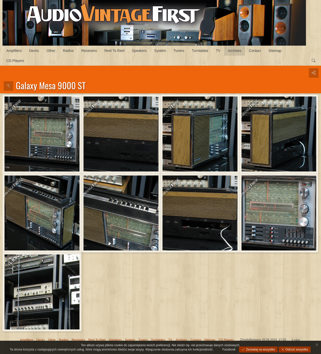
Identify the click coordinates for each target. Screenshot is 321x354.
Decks (34, 51)
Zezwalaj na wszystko (260, 349)
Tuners (179, 51)
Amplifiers (14, 51)
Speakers (139, 51)
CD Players (15, 61)
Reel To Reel (114, 51)
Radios (68, 51)
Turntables (200, 51)
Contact (255, 51)
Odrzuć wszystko (296, 349)
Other (50, 51)
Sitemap (275, 51)
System (160, 51)
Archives (235, 51)
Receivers (89, 51)
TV (218, 51)
